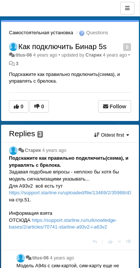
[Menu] (127, 8)
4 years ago (54, 150)
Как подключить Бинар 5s (62, 46)
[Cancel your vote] (119, 242)
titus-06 (23, 55)
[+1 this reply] (110, 242)
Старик (93, 55)
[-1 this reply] (128, 242)
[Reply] (94, 242)
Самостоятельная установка (41, 32)
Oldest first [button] (111, 135)
